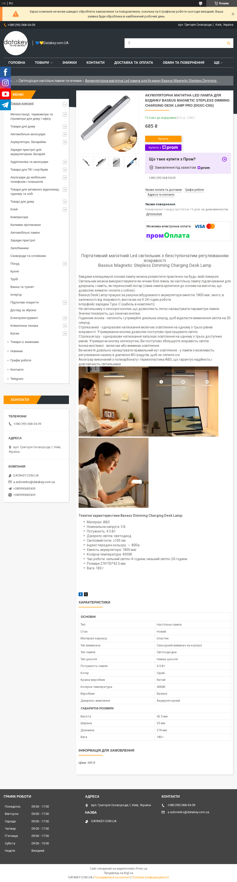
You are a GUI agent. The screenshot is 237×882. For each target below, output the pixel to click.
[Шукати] (228, 43)
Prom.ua (141, 868)
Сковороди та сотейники (28, 256)
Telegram (16, 379)
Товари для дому (22, 126)
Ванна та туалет (22, 287)
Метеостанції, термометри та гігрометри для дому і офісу (31, 116)
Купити (163, 139)
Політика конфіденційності (150, 877)
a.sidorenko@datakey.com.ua (34, 482)
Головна (16, 62)
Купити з (163, 147)
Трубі (14, 279)
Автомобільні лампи (25, 232)
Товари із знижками (24, 342)
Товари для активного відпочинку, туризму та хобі (34, 192)
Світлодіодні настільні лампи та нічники (50, 81)
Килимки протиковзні (25, 225)
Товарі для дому (22, 201)
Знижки (69, 62)
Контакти (96, 62)
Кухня (14, 271)
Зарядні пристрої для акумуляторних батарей (27, 152)
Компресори (19, 217)
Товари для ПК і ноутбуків (29, 169)
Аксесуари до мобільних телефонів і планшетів (28, 179)
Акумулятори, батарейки (28, 142)
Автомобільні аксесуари (27, 134)
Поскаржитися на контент (112, 877)
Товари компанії (22, 103)
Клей (14, 209)
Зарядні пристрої (22, 240)
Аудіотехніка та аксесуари (29, 162)
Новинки (16, 351)
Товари (42, 62)
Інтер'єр (16, 294)
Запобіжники (19, 248)
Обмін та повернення (183, 62)
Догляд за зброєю (23, 310)
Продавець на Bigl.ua (118, 873)
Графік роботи (20, 360)
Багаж (14, 333)
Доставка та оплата (133, 62)
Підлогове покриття (24, 302)
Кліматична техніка (24, 325)
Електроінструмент (24, 318)
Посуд (14, 263)
